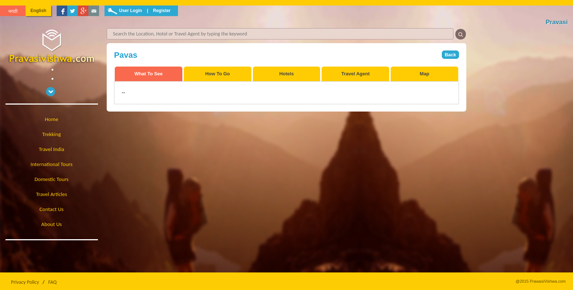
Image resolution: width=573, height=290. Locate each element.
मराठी (13, 11)
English (38, 10)
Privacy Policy (25, 282)
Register (162, 10)
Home (51, 119)
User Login (130, 10)
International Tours (52, 164)
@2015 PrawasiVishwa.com (541, 281)
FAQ (52, 282)
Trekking (51, 134)
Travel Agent (355, 73)
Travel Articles (51, 194)
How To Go (217, 73)
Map (424, 73)
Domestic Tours (52, 179)
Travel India (51, 149)
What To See (148, 73)
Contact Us (51, 209)
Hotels (286, 73)
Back (450, 54)
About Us (51, 224)
